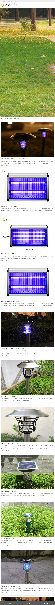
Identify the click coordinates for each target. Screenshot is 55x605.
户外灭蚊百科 (10, 118)
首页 (9, 603)
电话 (27, 603)
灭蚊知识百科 (16, 118)
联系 (46, 603)
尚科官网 (3, 118)
